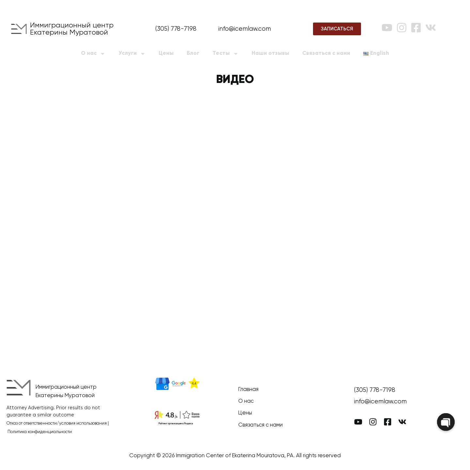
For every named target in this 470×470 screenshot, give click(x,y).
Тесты (225, 54)
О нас (93, 54)
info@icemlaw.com (244, 29)
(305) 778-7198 (175, 29)
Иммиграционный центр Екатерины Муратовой (72, 29)
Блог (193, 53)
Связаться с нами (326, 53)
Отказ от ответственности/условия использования (57, 423)
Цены (166, 53)
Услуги (132, 54)
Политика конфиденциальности (40, 432)
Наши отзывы (270, 53)
